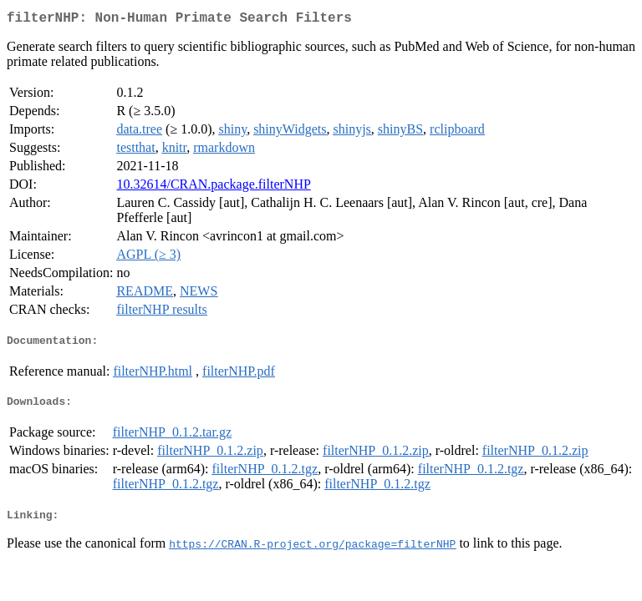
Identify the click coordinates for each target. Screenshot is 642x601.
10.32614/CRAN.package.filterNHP (213, 187)
